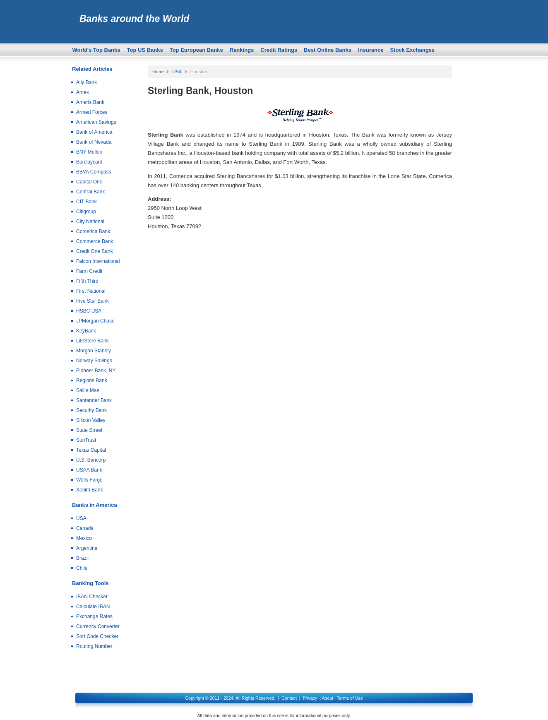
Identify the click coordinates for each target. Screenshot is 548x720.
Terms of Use (350, 698)
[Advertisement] (300, 294)
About (327, 698)
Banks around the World (134, 18)
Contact (289, 698)
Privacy (310, 698)
